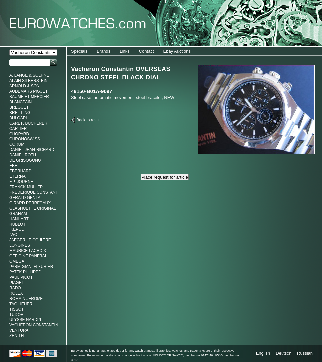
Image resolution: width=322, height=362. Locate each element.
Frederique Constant (33, 192)
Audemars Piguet (28, 91)
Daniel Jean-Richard (31, 149)
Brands (103, 51)
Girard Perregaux (30, 203)
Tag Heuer (20, 304)
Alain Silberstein (28, 80)
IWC (13, 234)
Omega (16, 261)
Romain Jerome (26, 298)
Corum (16, 144)
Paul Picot (21, 277)
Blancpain (20, 102)
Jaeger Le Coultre (30, 240)
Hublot (17, 224)
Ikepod (16, 229)
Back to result (88, 120)
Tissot (16, 309)
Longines (19, 245)
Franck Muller (26, 187)
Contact (146, 51)
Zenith (16, 335)
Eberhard (20, 171)
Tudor (16, 314)
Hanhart (19, 219)
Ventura (18, 330)
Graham (18, 213)
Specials (79, 51)
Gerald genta (24, 197)
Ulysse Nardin (25, 319)
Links (124, 51)
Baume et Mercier (29, 96)
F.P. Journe (21, 181)
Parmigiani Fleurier (31, 266)
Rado (15, 288)
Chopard (19, 134)
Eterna (17, 176)
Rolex (16, 293)
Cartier (18, 128)
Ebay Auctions (177, 51)
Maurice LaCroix (27, 250)
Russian (305, 353)
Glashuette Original (32, 208)
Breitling (19, 112)
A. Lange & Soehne (29, 75)
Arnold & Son (24, 86)
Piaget (16, 282)
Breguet (19, 107)
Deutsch (283, 353)
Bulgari (18, 118)
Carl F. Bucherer (28, 123)
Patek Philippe (25, 272)
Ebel (14, 165)
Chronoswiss (24, 139)
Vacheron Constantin (33, 325)
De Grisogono (25, 160)
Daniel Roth (22, 155)
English (263, 353)
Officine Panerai (27, 256)
